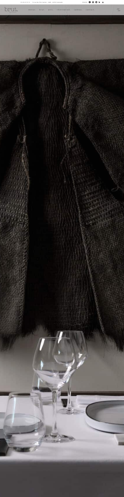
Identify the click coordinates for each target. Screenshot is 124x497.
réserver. (85, 2)
